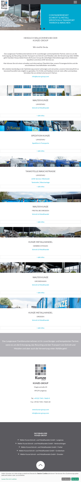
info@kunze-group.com (40, 76)
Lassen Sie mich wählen (9, 479)
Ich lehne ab (66, 479)
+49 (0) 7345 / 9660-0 (42, 398)
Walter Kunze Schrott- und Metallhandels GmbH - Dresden (41, 454)
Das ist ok (75, 479)
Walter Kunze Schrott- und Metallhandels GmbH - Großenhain (41, 451)
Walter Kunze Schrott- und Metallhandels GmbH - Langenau (41, 440)
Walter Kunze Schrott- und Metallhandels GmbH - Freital (41, 447)
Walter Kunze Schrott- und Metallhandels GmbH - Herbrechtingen (42, 443)
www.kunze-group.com (40, 409)
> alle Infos (40, 116)
